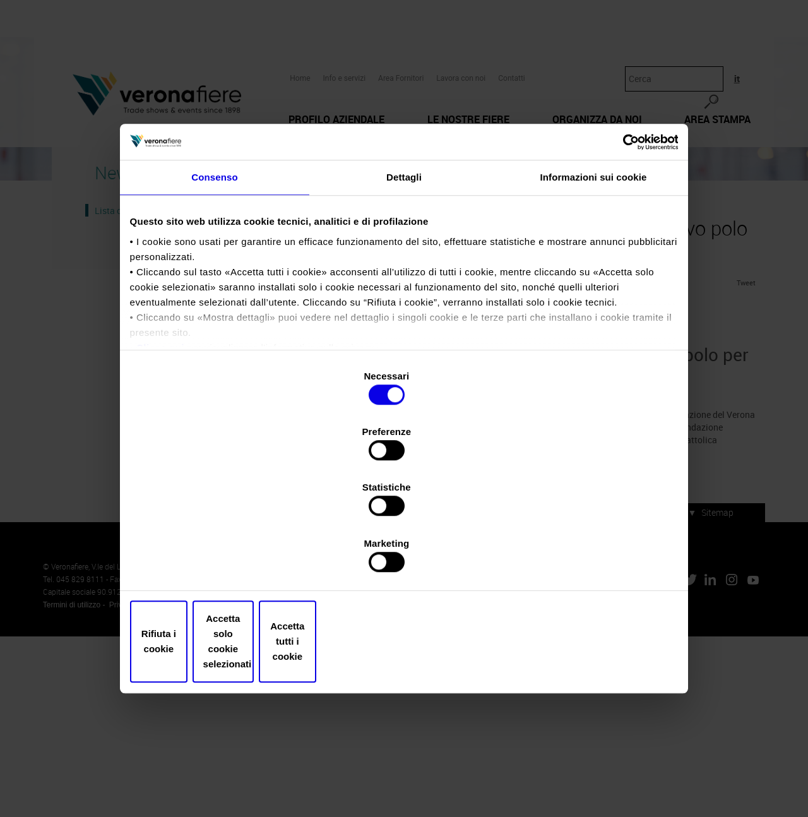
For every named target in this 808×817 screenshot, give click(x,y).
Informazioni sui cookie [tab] (593, 292)
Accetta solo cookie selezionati (404, 557)
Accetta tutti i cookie (585, 557)
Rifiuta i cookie (222, 557)
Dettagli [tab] (404, 292)
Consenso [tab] (214, 292)
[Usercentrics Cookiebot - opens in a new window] (619, 250)
